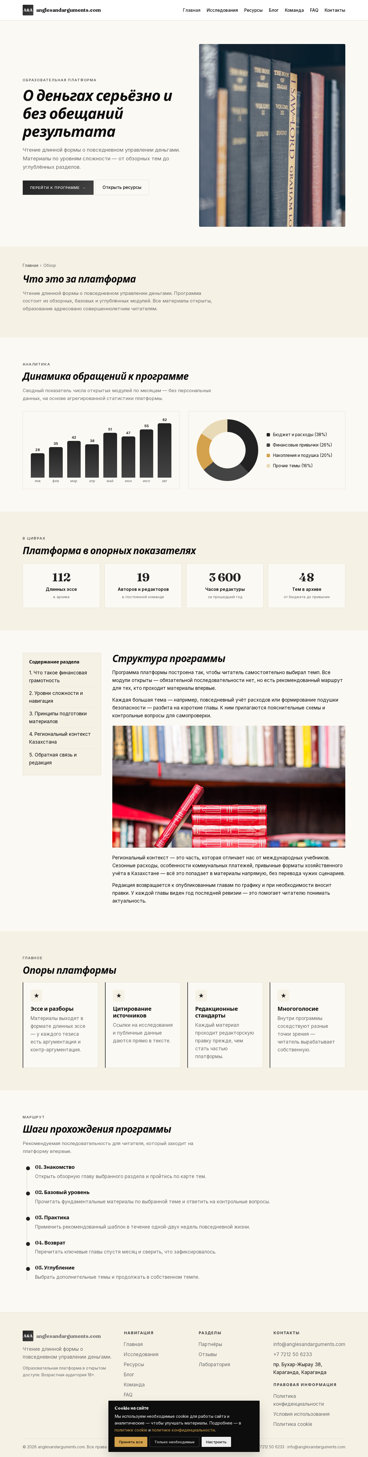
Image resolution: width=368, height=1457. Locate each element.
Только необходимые (174, 1442)
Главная (192, 10)
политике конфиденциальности (183, 1430)
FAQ (314, 10)
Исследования (222, 10)
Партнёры (210, 1344)
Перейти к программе (58, 188)
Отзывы (208, 1354)
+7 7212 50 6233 (292, 1354)
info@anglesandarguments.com (309, 1344)
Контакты (335, 10)
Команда (294, 10)
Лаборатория (214, 1364)
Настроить (216, 1442)
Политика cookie (292, 1424)
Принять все (131, 1442)
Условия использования (301, 1414)
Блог (274, 10)
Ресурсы (253, 10)
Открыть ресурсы (122, 187)
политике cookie (131, 1430)
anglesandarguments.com (62, 10)
